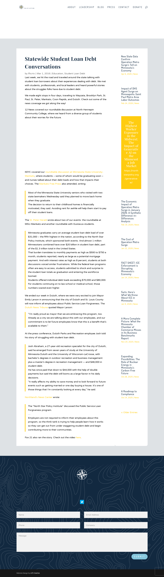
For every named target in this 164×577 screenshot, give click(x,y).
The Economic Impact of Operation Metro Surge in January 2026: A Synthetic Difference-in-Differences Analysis (131, 211)
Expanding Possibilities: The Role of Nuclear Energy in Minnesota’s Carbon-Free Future (130, 365)
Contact (124, 7)
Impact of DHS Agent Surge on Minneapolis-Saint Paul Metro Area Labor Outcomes (131, 94)
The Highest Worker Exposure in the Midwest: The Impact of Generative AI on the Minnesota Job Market (131, 144)
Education (57, 73)
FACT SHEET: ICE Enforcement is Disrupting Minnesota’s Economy (130, 268)
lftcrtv (31, 73)
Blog (101, 7)
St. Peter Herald (38, 220)
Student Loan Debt (74, 73)
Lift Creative (35, 573)
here (78, 437)
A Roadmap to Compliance (129, 393)
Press (111, 7)
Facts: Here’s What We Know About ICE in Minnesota (129, 296)
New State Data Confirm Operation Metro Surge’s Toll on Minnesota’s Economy (130, 63)
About (72, 7)
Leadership (86, 7)
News (135, 74)
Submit (139, 556)
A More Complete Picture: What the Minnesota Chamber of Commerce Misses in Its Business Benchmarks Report (131, 328)
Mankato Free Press (50, 183)
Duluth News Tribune (36, 307)
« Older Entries (129, 412)
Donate (137, 7)
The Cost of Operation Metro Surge (130, 241)
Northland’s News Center (38, 397)
